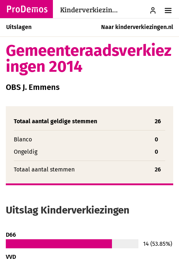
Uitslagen (19, 27)
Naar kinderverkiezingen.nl (137, 27)
